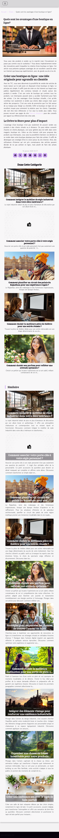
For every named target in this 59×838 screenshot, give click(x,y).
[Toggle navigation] (5, 3)
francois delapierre (36, 113)
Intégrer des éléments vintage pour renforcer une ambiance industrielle (29, 712)
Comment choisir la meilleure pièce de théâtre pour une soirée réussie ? (29, 325)
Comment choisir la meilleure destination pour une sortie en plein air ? (29, 672)
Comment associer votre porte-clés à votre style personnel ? (29, 242)
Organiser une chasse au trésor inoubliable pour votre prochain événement (29, 756)
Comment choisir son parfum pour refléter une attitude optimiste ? (29, 366)
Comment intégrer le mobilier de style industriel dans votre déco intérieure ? (29, 200)
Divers (11, 12)
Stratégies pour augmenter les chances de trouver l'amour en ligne (29, 627)
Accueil (3, 12)
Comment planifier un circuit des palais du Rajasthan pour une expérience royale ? (29, 283)
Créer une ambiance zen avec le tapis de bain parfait (29, 798)
